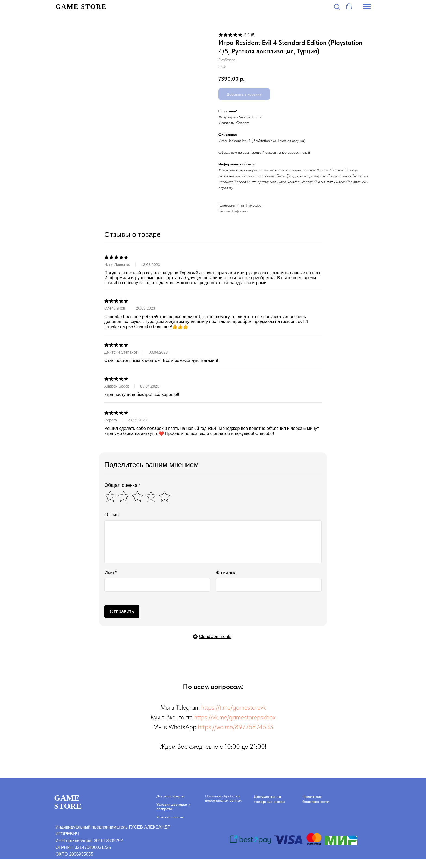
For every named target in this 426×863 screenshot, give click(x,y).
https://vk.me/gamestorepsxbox (234, 717)
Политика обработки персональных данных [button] (223, 798)
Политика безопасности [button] (316, 799)
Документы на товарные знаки (269, 799)
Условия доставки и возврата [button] (173, 806)
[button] (337, 6)
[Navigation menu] (367, 6)
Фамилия (226, 572)
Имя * (110, 572)
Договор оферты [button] (170, 796)
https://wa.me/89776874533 (235, 727)
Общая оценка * (122, 485)
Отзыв (111, 515)
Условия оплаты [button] (170, 817)
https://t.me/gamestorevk (233, 707)
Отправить (122, 611)
